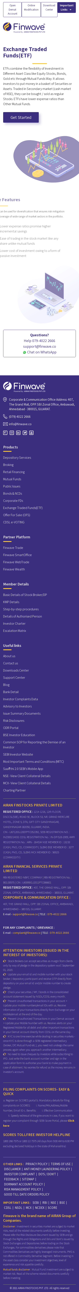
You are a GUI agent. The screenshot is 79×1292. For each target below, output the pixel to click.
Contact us (10, 663)
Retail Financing (14, 472)
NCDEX (39, 1208)
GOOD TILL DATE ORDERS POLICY (26, 1194)
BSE (62, 1203)
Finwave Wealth (14, 569)
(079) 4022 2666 (20, 417)
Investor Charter (14, 623)
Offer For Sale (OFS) (16, 515)
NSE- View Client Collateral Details (26, 776)
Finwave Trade (13, 548)
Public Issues (11, 486)
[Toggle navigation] (73, 27)
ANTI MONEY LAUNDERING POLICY (47, 1169)
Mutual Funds (12, 479)
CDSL (7, 1208)
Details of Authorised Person (22, 616)
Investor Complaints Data (20, 699)
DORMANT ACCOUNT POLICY (23, 1184)
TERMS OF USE (61, 1164)
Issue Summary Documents (21, 713)
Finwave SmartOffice (17, 555)
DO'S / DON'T (47, 1174)
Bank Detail (11, 692)
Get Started (21, 117)
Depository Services (17, 457)
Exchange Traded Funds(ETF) (23, 508)
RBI (44, 1203)
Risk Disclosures (13, 720)
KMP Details (11, 602)
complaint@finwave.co (27, 933)
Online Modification (31, 7)
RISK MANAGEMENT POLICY (22, 1189)
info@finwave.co (20, 424)
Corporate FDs (13, 500)
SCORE (52, 1208)
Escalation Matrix (14, 630)
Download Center (49, 7)
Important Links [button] (67, 7)
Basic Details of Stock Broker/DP (25, 595)
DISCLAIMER (12, 1169)
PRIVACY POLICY (36, 1164)
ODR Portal (11, 728)
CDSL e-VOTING (13, 522)
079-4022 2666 (57, 914)
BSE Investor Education (19, 735)
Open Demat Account (12, 9)
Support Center (14, 677)
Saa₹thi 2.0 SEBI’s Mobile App (23, 769)
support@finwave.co (26, 914)
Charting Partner (14, 790)
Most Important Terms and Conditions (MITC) (33, 761)
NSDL (18, 1208)
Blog (6, 685)
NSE (53, 1203)
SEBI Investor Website (18, 754)
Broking (8, 465)
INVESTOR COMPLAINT (19, 1174)
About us (9, 656)
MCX (29, 1208)
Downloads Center (16, 670)
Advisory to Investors (17, 706)
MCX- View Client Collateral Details (27, 783)
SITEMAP (28, 1179)
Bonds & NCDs (12, 493)
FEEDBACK (11, 1179)
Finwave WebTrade (16, 562)
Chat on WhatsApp (39, 352)
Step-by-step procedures (21, 609)
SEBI (36, 1203)
